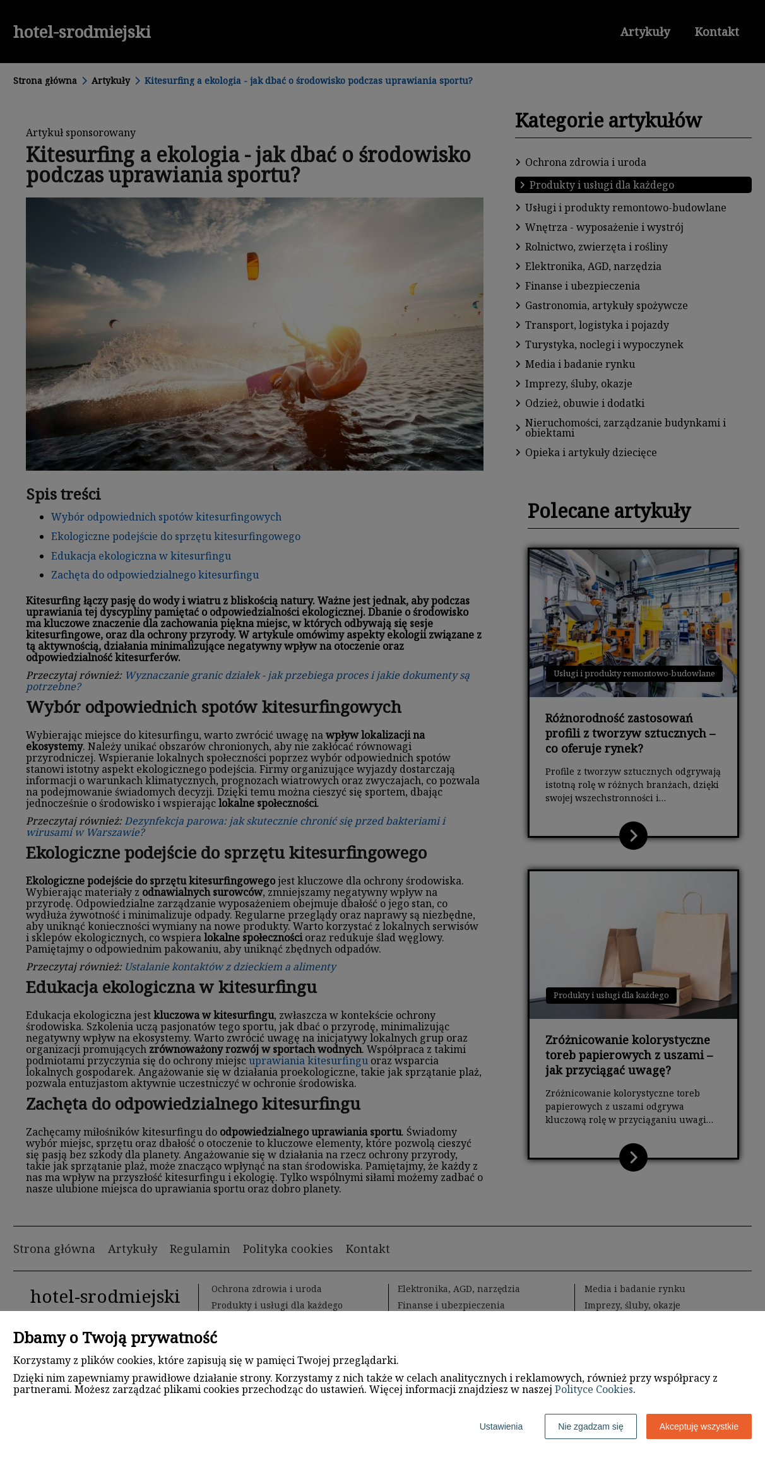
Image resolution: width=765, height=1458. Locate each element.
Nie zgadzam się (591, 1426)
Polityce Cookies (594, 1389)
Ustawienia (501, 1426)
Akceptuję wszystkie (699, 1426)
